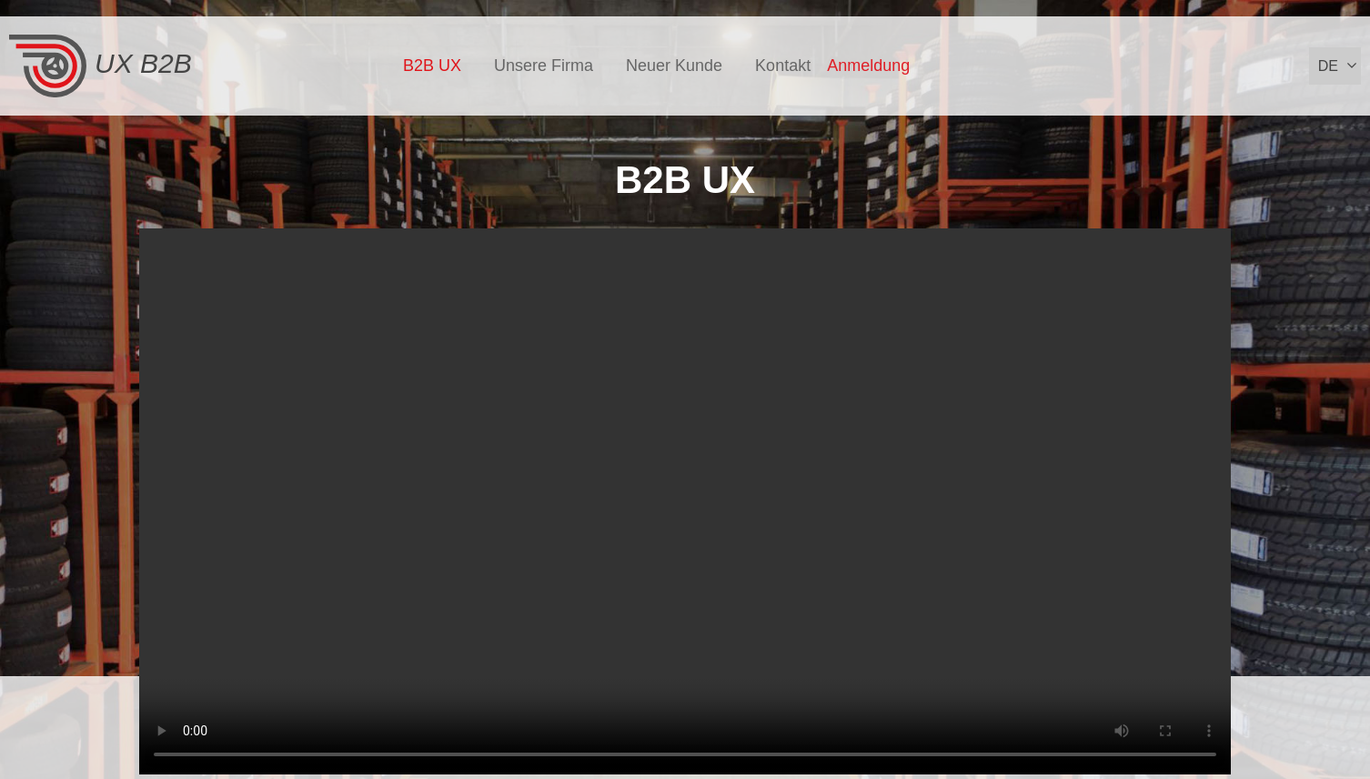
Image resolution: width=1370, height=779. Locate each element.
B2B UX (432, 65)
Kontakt (783, 65)
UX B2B (100, 66)
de (1328, 66)
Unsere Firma (543, 65)
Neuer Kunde (674, 65)
